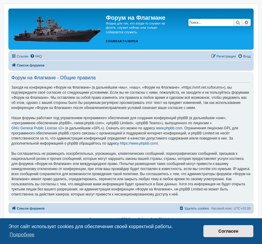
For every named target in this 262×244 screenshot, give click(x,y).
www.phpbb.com (169, 128)
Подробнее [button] (22, 234)
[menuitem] (36, 56)
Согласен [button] (228, 231)
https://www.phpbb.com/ (139, 143)
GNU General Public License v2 (36, 128)
